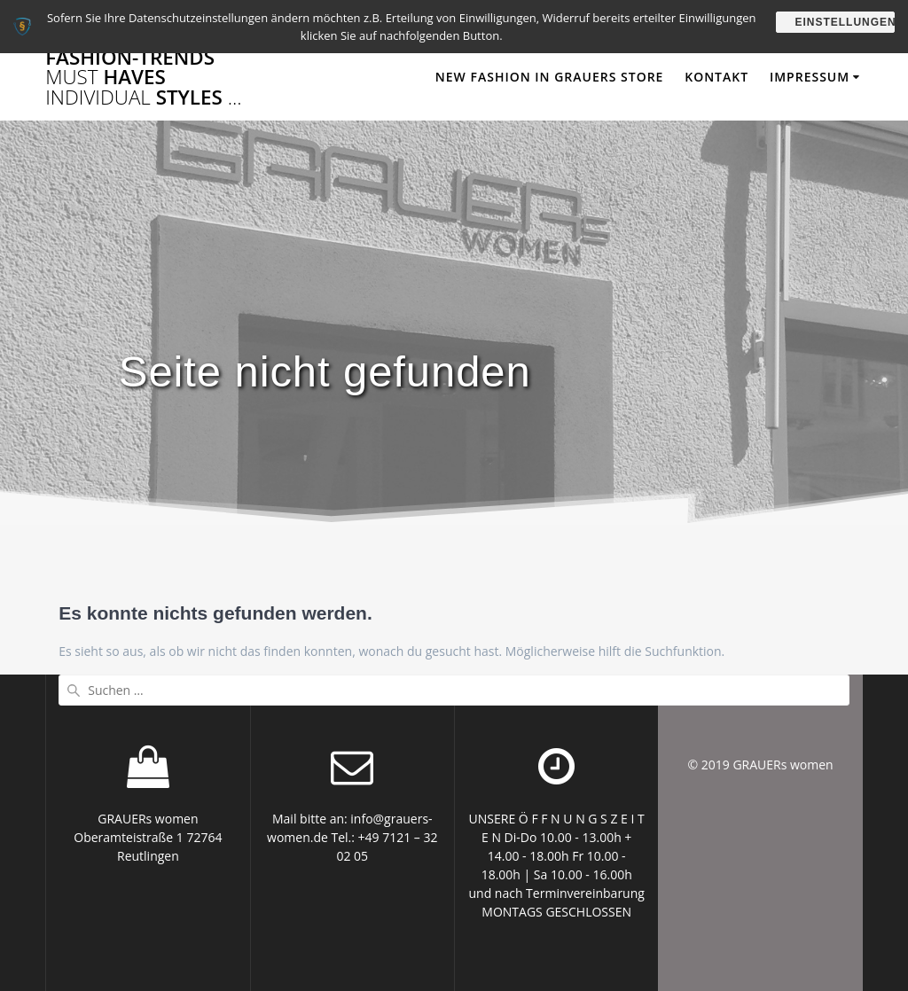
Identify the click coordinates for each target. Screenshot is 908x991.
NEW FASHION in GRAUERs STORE (549, 76)
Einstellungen (844, 22)
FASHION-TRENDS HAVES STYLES (143, 77)
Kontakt (716, 76)
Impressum (809, 76)
